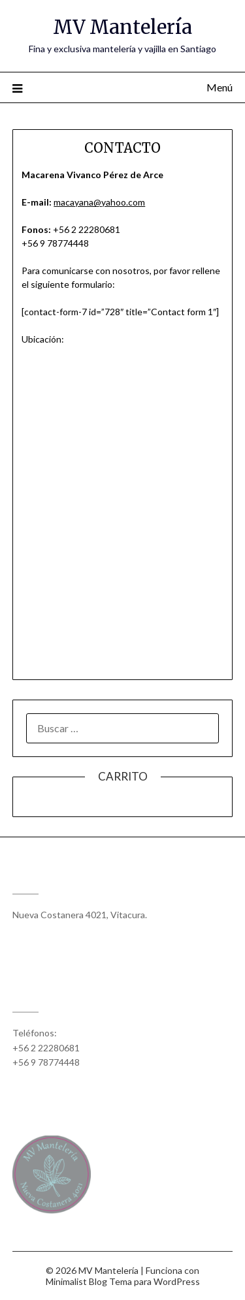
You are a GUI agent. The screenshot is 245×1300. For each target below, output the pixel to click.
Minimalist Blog (76, 1281)
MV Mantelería (122, 27)
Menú (219, 87)
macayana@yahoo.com (99, 202)
